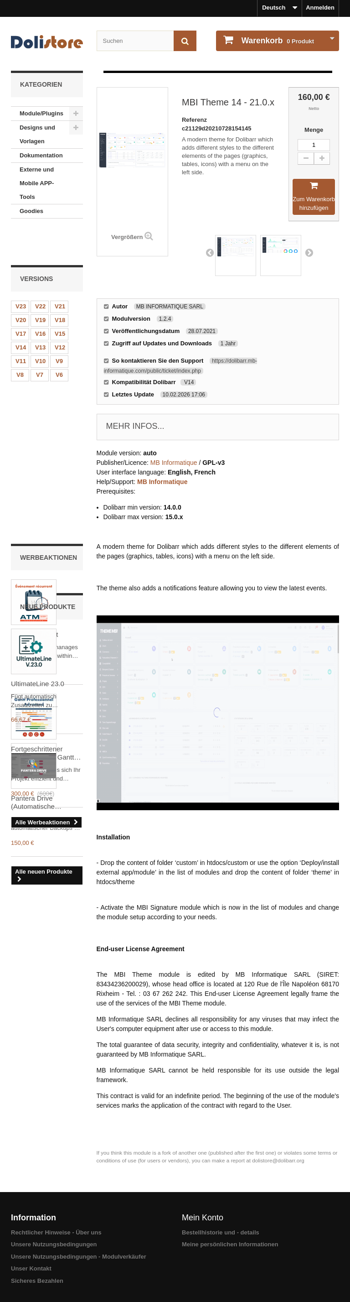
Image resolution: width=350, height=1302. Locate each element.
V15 (60, 300)
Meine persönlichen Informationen (230, 1244)
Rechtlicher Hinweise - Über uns (56, 1232)
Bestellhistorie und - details (220, 1232)
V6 (59, 342)
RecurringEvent (34, 454)
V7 (39, 342)
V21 (60, 273)
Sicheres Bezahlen (37, 1280)
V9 (59, 328)
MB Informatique (173, 462)
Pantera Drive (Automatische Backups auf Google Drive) (41, 871)
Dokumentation (41, 155)
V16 (40, 300)
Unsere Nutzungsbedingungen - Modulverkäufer (78, 1256)
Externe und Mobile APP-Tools (37, 183)
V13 (40, 314)
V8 (20, 342)
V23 (20, 273)
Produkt (277, 40)
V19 (40, 287)
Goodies (31, 211)
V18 (60, 287)
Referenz (194, 119)
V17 (20, 300)
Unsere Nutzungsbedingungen (54, 1244)
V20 (20, 287)
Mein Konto (202, 1217)
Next (309, 252)
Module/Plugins (41, 113)
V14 (20, 314)
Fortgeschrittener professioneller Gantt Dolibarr (42, 573)
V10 (40, 328)
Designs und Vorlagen (37, 134)
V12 (60, 314)
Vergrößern (127, 237)
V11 (20, 328)
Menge (313, 129)
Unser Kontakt (31, 1268)
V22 (40, 273)
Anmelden (320, 7)
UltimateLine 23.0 (37, 752)
